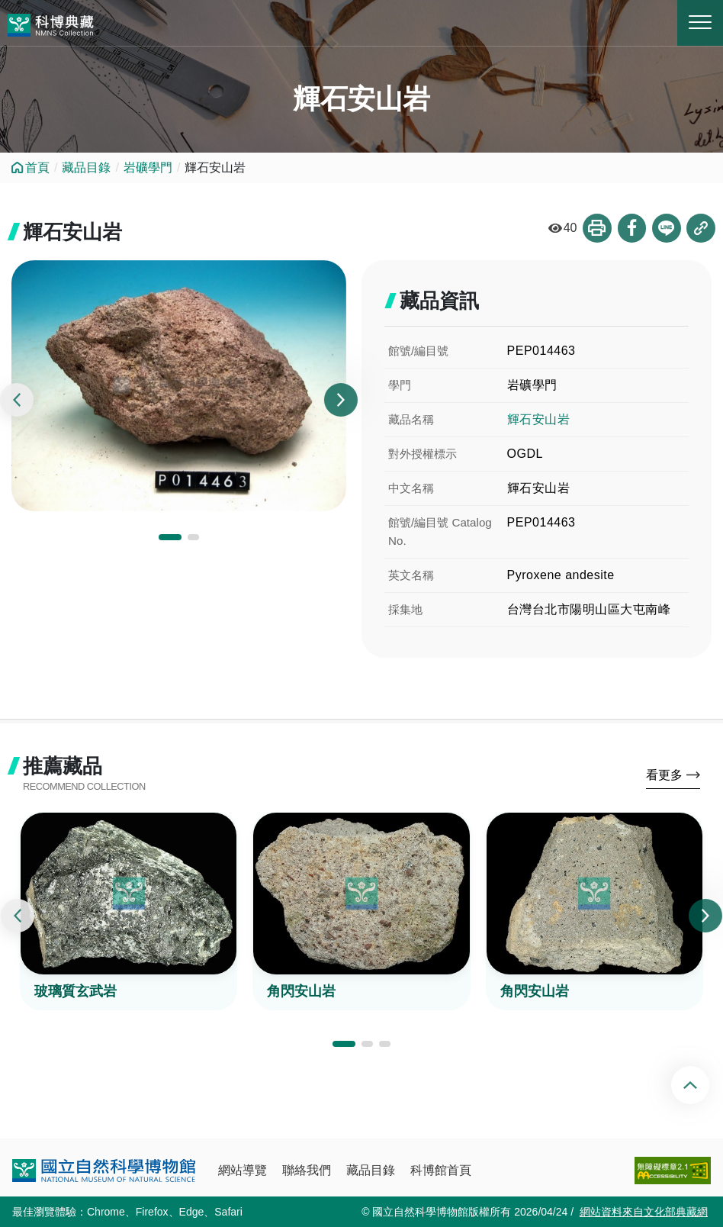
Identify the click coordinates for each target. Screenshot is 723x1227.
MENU (700, 22)
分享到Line (665, 228)
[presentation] (17, 400)
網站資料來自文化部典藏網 (644, 1212)
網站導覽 (242, 1170)
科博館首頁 (440, 1170)
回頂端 (702, 1085)
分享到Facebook (630, 228)
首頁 (37, 167)
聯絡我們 (306, 1170)
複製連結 (700, 228)
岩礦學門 (148, 167)
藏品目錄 (86, 167)
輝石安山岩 (538, 419)
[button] (170, 537)
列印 (595, 228)
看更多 (664, 774)
